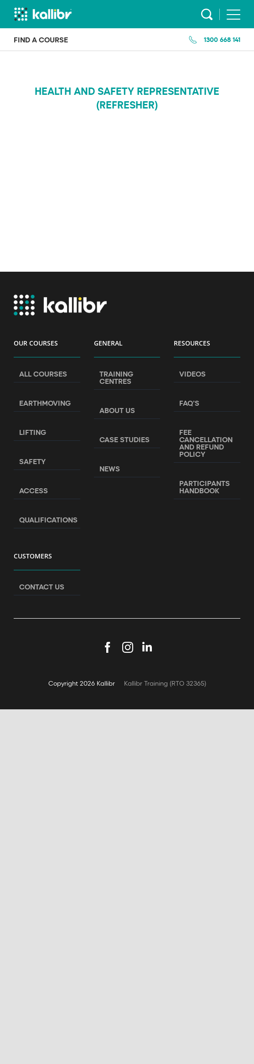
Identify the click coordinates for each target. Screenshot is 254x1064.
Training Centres (116, 377)
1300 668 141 (222, 39)
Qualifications (47, 519)
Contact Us (41, 586)
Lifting (32, 432)
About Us (117, 410)
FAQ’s (189, 403)
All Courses (43, 373)
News (109, 468)
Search (207, 14)
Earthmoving (45, 403)
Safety (32, 461)
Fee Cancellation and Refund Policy (206, 443)
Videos (192, 373)
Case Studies (124, 439)
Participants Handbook (204, 487)
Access (33, 490)
